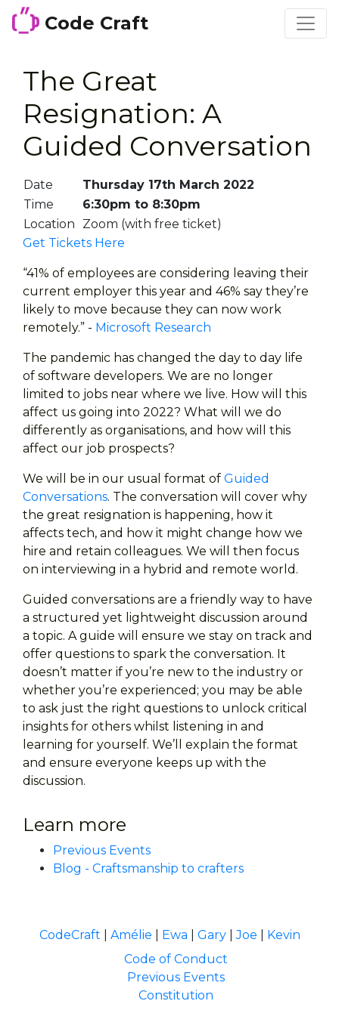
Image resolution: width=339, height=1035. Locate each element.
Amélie (131, 935)
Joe (246, 935)
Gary (211, 935)
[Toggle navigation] (306, 23)
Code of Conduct (176, 959)
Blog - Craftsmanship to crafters (148, 868)
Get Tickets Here (74, 243)
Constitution (175, 995)
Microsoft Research (153, 327)
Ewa (175, 935)
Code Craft (80, 20)
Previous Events (102, 850)
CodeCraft (70, 935)
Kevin (283, 935)
